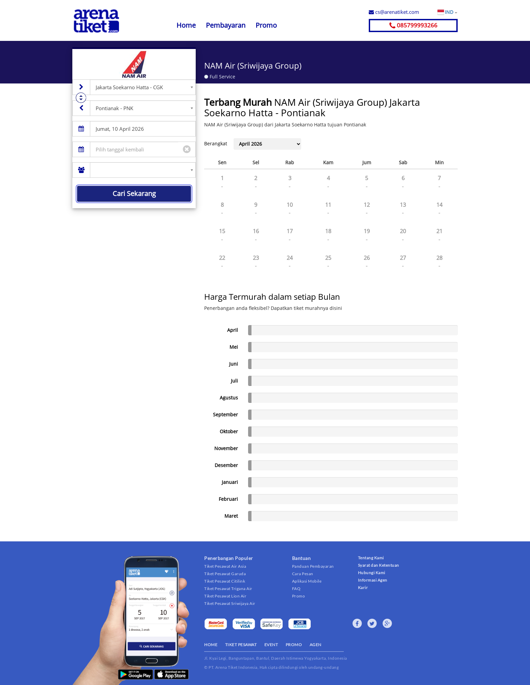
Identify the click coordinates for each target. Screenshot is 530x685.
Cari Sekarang (134, 193)
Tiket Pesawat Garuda (225, 573)
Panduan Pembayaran (313, 566)
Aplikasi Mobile (307, 581)
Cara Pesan (302, 573)
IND (450, 12)
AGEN (315, 644)
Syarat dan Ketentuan (378, 565)
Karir (363, 587)
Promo (266, 25)
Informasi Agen (372, 580)
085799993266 (413, 25)
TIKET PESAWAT (241, 644)
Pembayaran (225, 25)
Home (186, 25)
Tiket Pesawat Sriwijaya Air (230, 603)
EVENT (271, 644)
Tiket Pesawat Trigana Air (228, 588)
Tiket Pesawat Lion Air (225, 595)
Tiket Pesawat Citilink (224, 581)
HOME (210, 644)
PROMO (294, 644)
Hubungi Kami (371, 572)
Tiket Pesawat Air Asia (225, 566)
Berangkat (215, 143)
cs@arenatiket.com (394, 11)
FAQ (296, 588)
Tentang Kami (371, 557)
